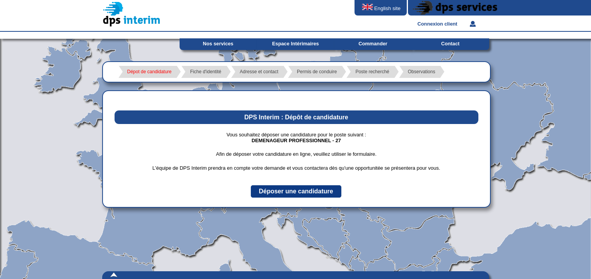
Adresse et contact (259, 71)
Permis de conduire (317, 71)
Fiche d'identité (205, 71)
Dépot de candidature (149, 71)
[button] (296, 191)
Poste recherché (372, 71)
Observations (421, 71)
